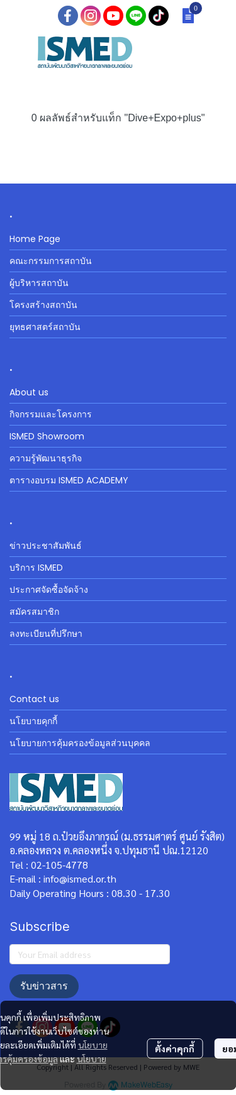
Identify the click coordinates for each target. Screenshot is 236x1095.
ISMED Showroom (46, 436)
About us (28, 392)
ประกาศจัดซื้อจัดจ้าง (48, 589)
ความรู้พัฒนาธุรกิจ (45, 458)
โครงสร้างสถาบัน (43, 305)
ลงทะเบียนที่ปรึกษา (45, 633)
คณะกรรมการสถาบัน (50, 261)
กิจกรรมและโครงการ (50, 414)
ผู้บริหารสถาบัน (39, 283)
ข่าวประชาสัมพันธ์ (45, 545)
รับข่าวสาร (44, 986)
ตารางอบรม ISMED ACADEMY (68, 480)
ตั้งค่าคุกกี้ (174, 1048)
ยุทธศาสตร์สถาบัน (45, 327)
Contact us (34, 699)
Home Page (34, 239)
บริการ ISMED (36, 567)
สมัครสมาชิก (34, 611)
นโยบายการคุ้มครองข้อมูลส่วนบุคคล (79, 743)
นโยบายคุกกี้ (33, 721)
